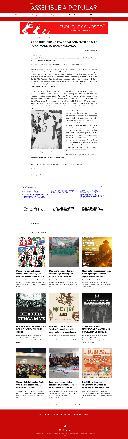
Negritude (34, 168)
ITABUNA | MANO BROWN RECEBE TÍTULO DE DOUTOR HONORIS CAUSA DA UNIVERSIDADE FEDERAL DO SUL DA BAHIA (92, 209)
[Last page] (79, 404)
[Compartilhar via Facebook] (32, 175)
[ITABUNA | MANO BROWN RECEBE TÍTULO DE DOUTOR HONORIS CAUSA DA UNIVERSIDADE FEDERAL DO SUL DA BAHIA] (93, 197)
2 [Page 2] (60, 404)
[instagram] (60, 430)
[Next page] (75, 404)
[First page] (49, 404)
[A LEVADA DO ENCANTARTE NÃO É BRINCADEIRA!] (64, 197)
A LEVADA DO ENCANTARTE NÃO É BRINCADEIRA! (63, 209)
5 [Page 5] (71, 404)
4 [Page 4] (67, 404)
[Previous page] (52, 404)
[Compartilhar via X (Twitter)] (36, 175)
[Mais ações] (96, 38)
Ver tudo (103, 187)
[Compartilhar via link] (40, 175)
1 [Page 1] (56, 404)
